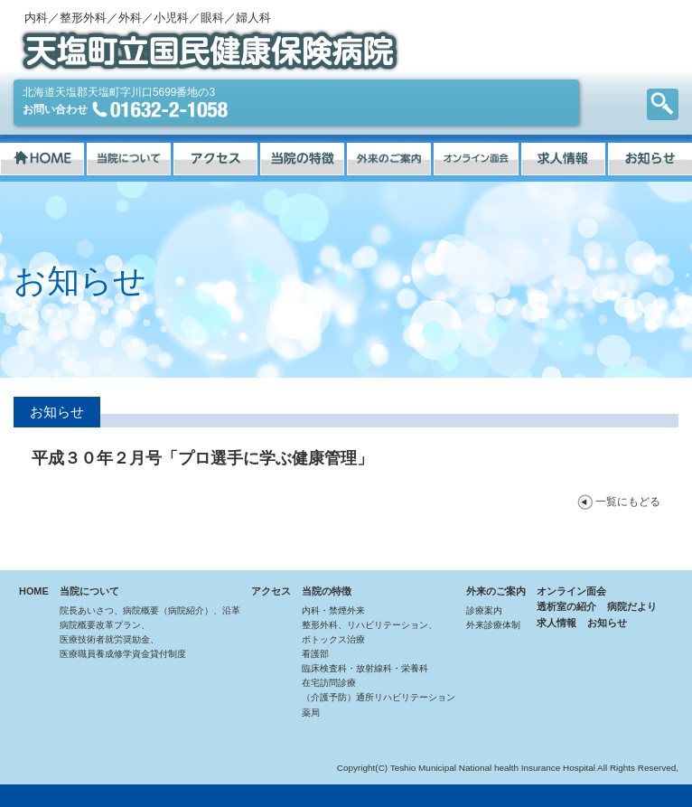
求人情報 (556, 622)
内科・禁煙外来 (333, 610)
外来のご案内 (496, 591)
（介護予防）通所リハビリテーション (378, 697)
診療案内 (484, 610)
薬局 (311, 713)
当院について (89, 591)
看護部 (315, 654)
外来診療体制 (493, 625)
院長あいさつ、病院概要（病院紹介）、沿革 (150, 610)
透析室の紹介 (566, 606)
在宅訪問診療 (329, 683)
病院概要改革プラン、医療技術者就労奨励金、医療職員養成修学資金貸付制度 (123, 639)
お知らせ (607, 622)
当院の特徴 (326, 591)
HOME (34, 591)
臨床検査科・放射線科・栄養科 (365, 668)
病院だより (632, 606)
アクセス (271, 591)
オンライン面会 (571, 591)
